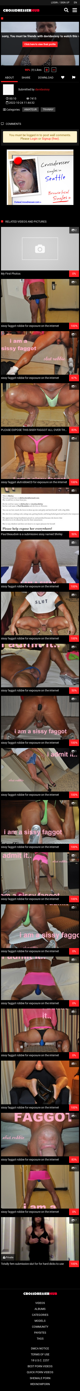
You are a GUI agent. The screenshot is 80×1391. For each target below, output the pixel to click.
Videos (40, 1303)
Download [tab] (45, 77)
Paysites (40, 1332)
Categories (40, 1314)
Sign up (64, 2)
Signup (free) (50, 138)
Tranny (48, 109)
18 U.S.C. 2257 (40, 1360)
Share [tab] (26, 77)
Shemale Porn (40, 1378)
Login (54, 2)
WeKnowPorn (40, 1384)
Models (40, 1320)
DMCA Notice (40, 1348)
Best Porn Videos (40, 1366)
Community (40, 1326)
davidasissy (42, 89)
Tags (40, 1338)
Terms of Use (40, 1354)
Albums (40, 1308)
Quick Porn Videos (40, 1372)
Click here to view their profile (40, 44)
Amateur (30, 109)
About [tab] (9, 77)
